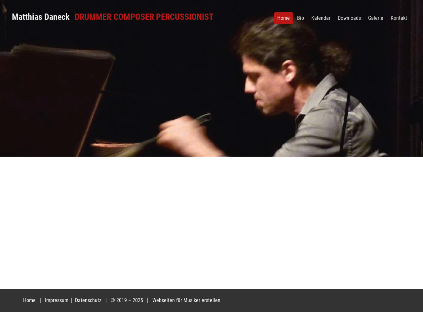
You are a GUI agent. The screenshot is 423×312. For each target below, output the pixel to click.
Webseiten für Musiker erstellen (186, 300)
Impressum (57, 300)
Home (29, 300)
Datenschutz (89, 300)
